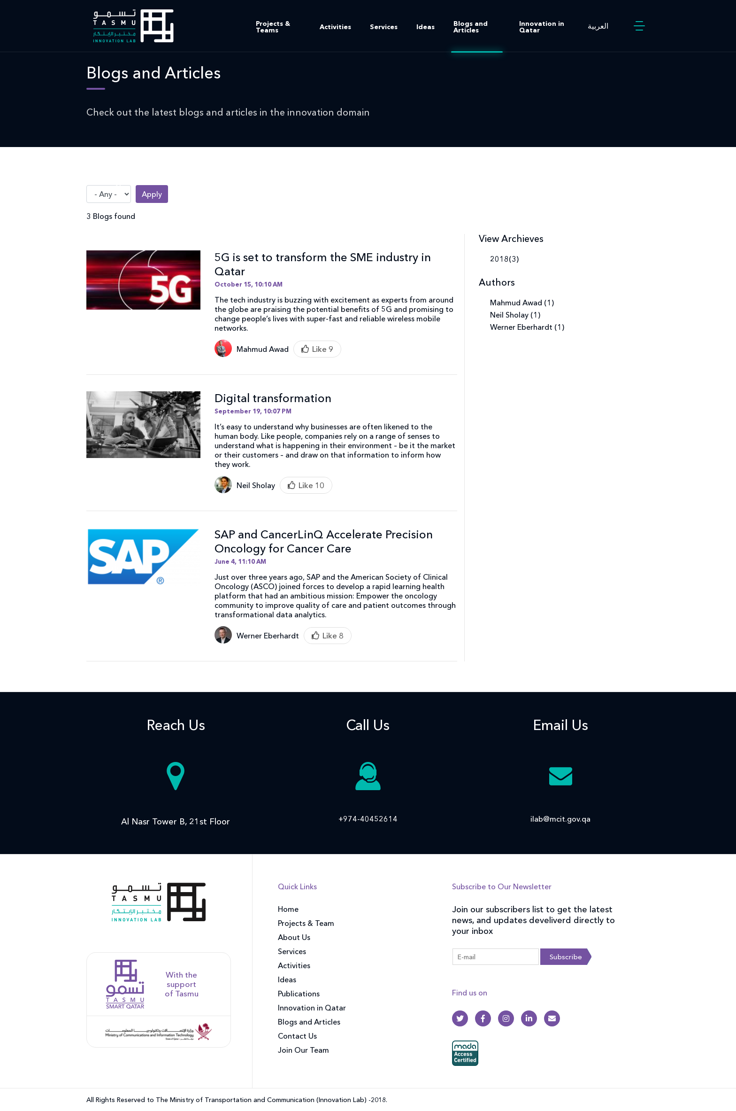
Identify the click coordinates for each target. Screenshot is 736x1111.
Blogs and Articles (470, 26)
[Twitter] (460, 1018)
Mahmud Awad (263, 349)
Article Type (107, 181)
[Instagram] (506, 1018)
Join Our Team (303, 1050)
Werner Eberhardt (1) (527, 327)
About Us (294, 937)
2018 (499, 259)
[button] (639, 25)
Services (384, 27)
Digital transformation (273, 398)
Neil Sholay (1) (515, 314)
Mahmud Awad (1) (522, 302)
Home (288, 909)
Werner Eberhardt (268, 635)
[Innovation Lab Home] (133, 25)
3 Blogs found (110, 216)
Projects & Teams (273, 26)
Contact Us (297, 1036)
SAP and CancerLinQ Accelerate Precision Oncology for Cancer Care (324, 541)
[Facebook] (483, 1018)
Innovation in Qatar (541, 26)
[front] (159, 908)
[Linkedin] (529, 1018)
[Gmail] (552, 1018)
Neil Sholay (256, 485)
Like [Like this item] (319, 349)
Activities (335, 27)
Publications (299, 993)
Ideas (425, 27)
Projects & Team (306, 923)
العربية (598, 26)
